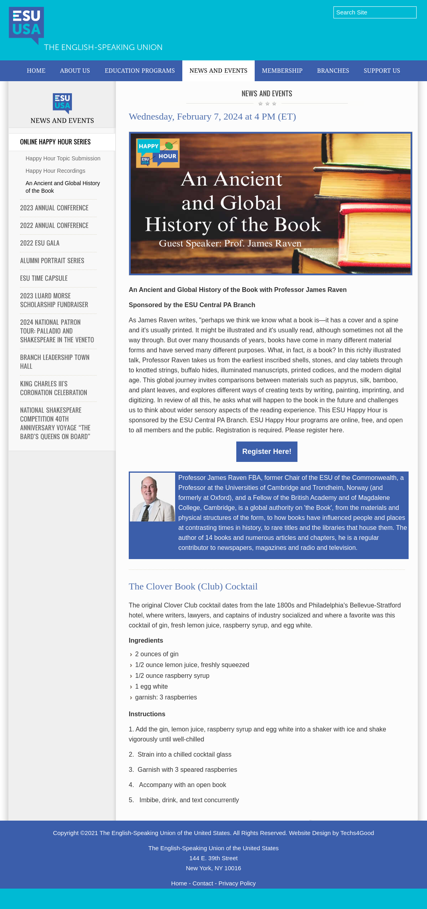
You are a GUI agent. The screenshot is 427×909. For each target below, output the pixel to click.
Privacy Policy (237, 883)
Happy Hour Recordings (55, 171)
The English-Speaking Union (103, 47)
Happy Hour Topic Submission (63, 158)
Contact (202, 883)
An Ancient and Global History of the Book (63, 187)
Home (179, 883)
